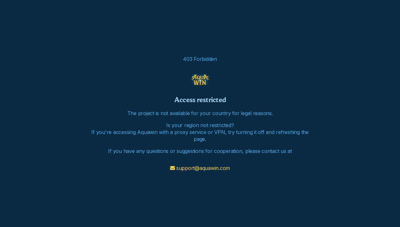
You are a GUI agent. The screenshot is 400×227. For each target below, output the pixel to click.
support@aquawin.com (200, 168)
